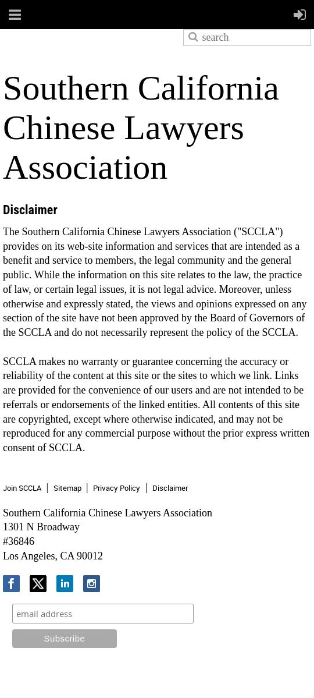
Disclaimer (170, 488)
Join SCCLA (22, 488)
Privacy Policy (116, 488)
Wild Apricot (215, 675)
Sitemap (67, 488)
